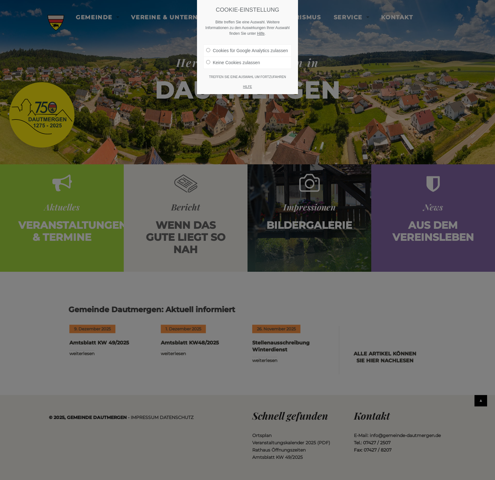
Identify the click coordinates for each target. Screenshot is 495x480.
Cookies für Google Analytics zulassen (247, 50)
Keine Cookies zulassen (233, 62)
